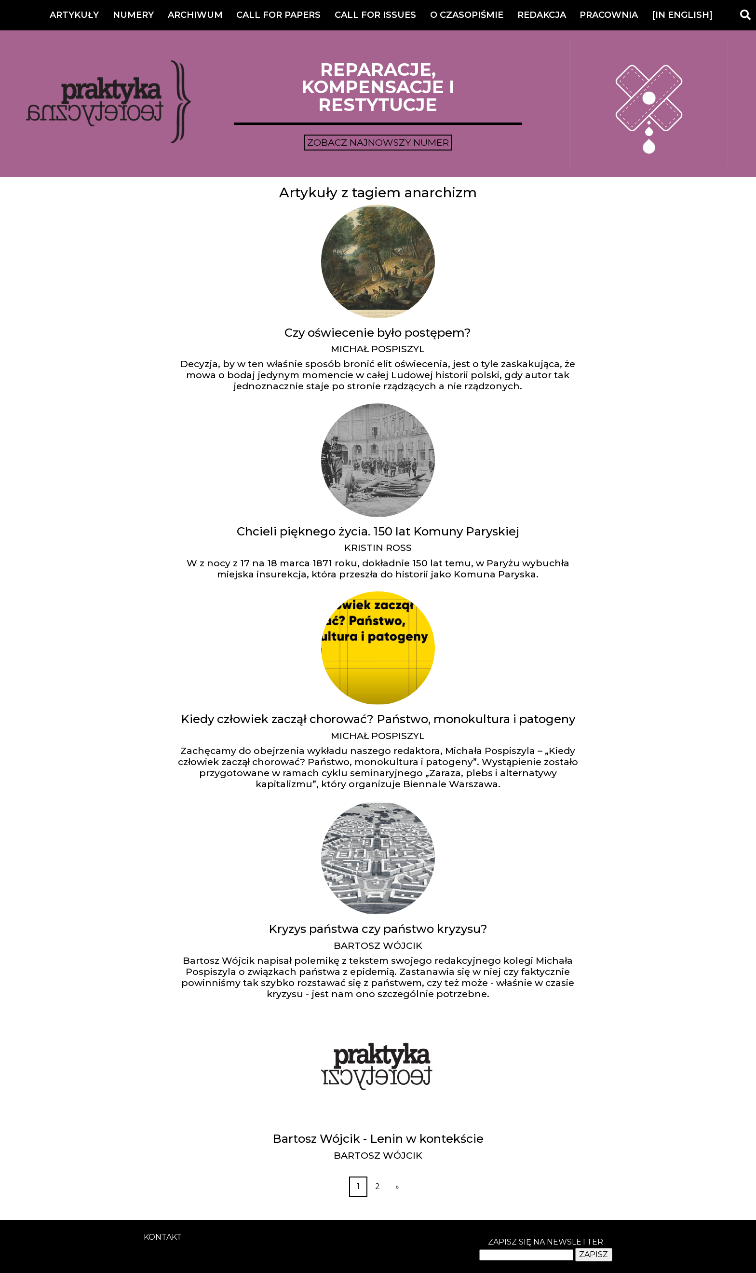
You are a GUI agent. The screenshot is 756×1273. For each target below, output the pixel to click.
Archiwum (195, 15)
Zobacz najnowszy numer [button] (378, 142)
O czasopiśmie (466, 15)
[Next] (397, 1187)
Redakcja (541, 15)
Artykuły (74, 15)
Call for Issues (375, 15)
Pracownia (609, 15)
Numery (133, 15)
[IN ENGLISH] (682, 15)
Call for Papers (278, 15)
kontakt (163, 1237)
